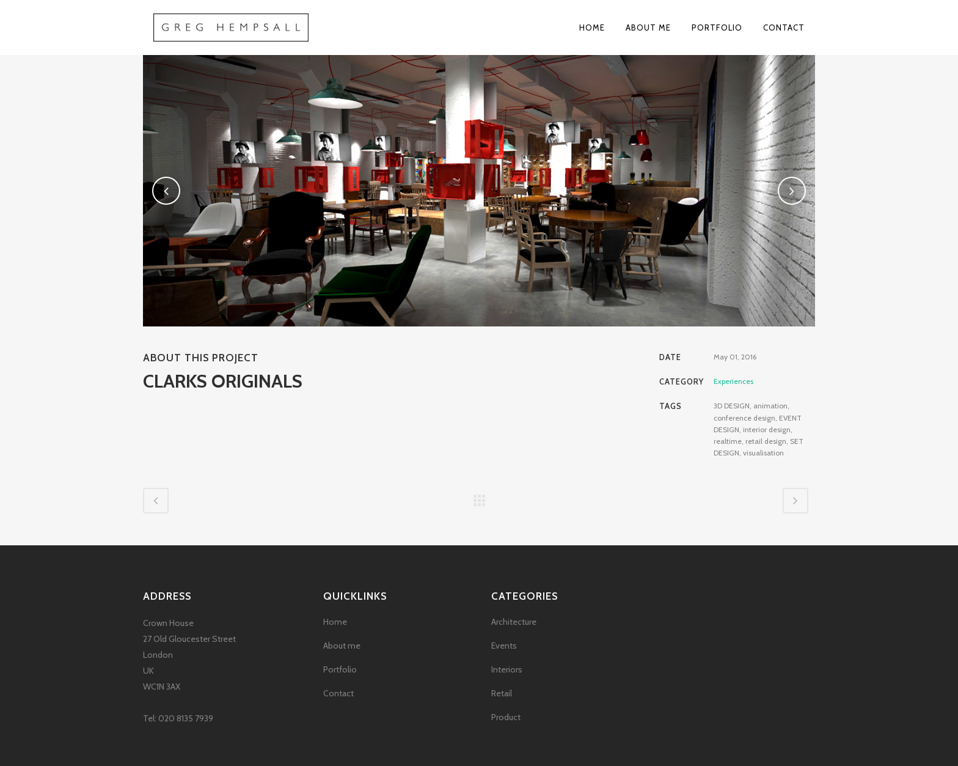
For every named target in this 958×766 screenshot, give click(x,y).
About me (341, 645)
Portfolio (340, 669)
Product (506, 717)
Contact (338, 693)
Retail (501, 693)
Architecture (513, 621)
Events (504, 645)
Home (335, 621)
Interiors (506, 669)
